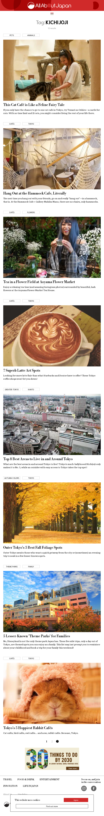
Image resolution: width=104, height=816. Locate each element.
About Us (7, 794)
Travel (7, 779)
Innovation (10, 786)
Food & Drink (25, 779)
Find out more (52, 806)
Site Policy (22, 794)
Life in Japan (30, 786)
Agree (76, 800)
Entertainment (50, 779)
